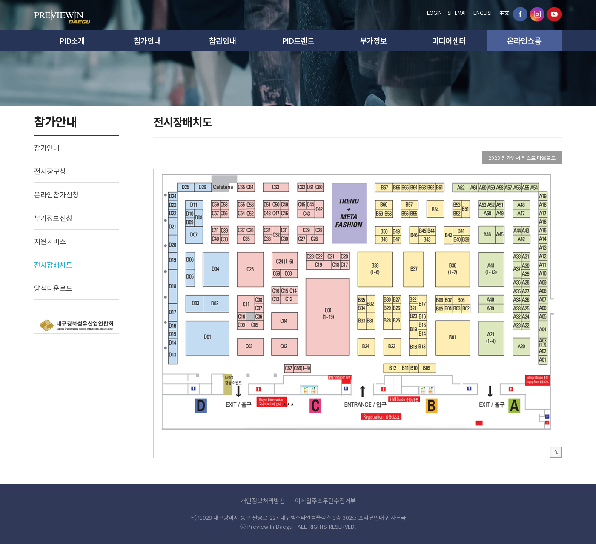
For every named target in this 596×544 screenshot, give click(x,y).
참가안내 (147, 40)
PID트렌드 (298, 40)
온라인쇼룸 (524, 40)
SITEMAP (457, 12)
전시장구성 (50, 171)
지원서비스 (50, 241)
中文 (504, 12)
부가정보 (373, 40)
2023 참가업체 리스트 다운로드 (522, 157)
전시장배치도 (53, 264)
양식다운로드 (53, 288)
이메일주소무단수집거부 (325, 500)
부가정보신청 (53, 218)
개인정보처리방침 (263, 500)
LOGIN (434, 12)
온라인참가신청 (56, 194)
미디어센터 (449, 40)
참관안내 (222, 40)
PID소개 (72, 40)
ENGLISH (483, 12)
